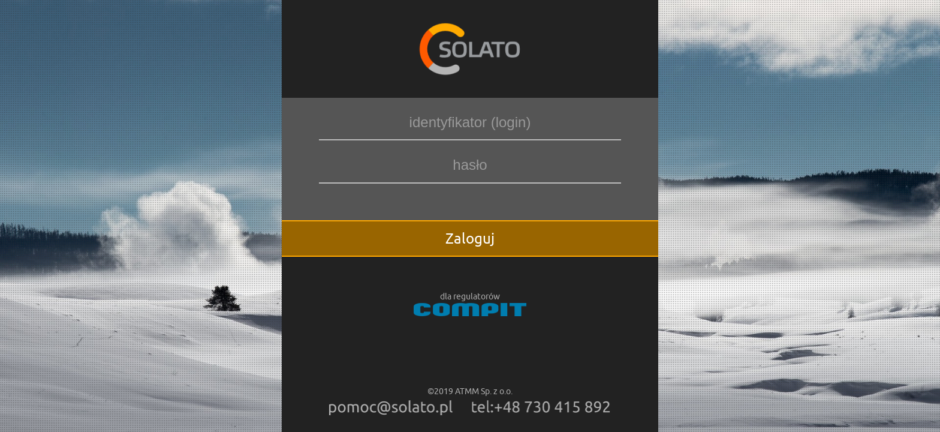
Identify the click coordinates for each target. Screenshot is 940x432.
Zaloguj (470, 238)
